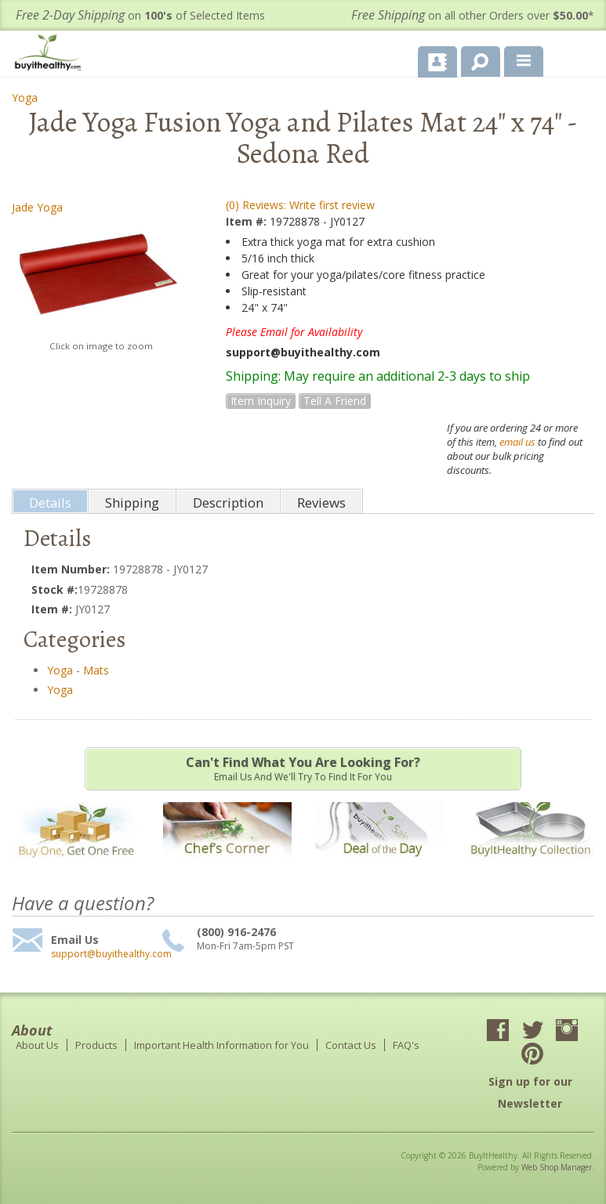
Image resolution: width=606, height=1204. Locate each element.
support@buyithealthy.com (104, 954)
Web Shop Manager (556, 1167)
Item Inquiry (260, 400)
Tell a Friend (334, 400)
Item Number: (72, 569)
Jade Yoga (37, 207)
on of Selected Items (140, 15)
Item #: (248, 221)
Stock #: (54, 589)
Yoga (25, 97)
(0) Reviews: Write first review (300, 204)
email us (517, 442)
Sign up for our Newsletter (530, 1092)
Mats (96, 670)
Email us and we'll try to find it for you (303, 768)
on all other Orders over (472, 15)
